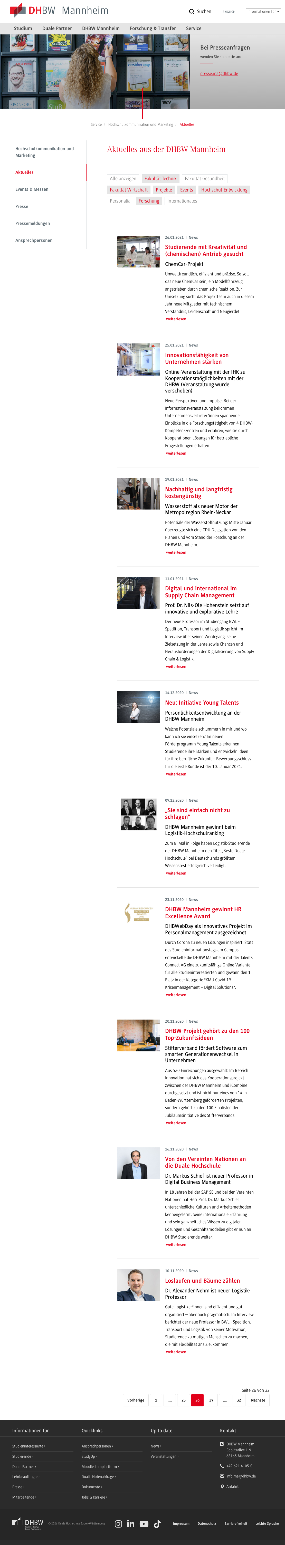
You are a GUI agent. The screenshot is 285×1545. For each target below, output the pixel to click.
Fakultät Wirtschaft (129, 190)
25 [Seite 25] (184, 1400)
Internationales (182, 201)
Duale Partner (57, 28)
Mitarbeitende (23, 1497)
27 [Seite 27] (211, 1400)
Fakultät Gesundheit (205, 178)
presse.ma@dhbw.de (219, 73)
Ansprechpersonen (34, 240)
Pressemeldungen (32, 224)
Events (186, 190)
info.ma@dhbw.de (241, 1476)
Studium (23, 28)
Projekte (164, 190)
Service (194, 28)
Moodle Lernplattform (100, 1466)
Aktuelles (24, 172)
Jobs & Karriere (94, 1497)
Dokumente (91, 1487)
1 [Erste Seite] (156, 1400)
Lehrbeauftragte (25, 1476)
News (155, 1446)
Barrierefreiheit (235, 1524)
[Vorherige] (135, 1400)
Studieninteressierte (28, 1446)
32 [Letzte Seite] (239, 1400)
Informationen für (263, 11)
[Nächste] (258, 1400)
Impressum (181, 1524)
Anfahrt (232, 1486)
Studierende (22, 1456)
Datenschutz (207, 1524)
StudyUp (89, 1456)
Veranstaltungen (163, 1456)
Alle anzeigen (123, 178)
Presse (21, 207)
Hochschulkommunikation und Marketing (44, 152)
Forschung (149, 201)
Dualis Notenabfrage (98, 1476)
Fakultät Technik (161, 178)
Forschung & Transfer (153, 28)
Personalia (120, 201)
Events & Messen (32, 189)
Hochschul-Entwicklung (224, 190)
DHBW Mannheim (101, 28)
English (229, 12)
